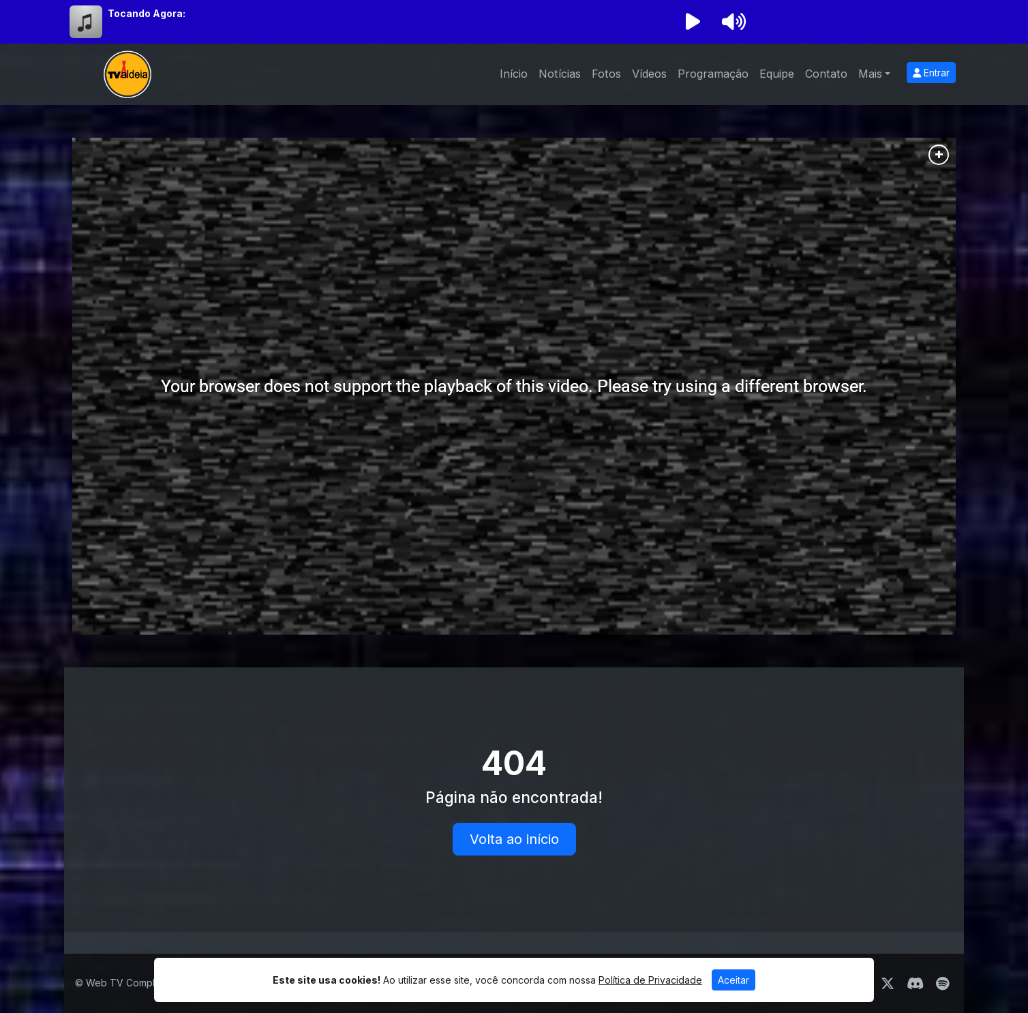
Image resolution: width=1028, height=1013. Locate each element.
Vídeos (649, 73)
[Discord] (915, 984)
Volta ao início (514, 839)
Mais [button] (870, 73)
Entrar (931, 72)
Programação (713, 73)
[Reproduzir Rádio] (692, 21)
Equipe (776, 73)
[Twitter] (887, 984)
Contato (826, 73)
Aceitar (733, 980)
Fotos (606, 73)
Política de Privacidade (650, 980)
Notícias (560, 73)
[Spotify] (942, 984)
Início (514, 73)
